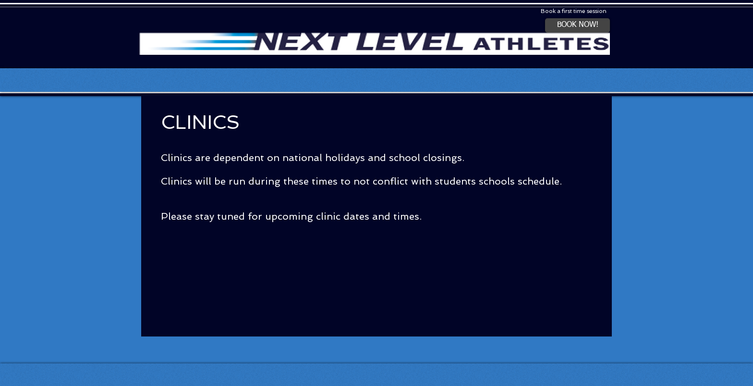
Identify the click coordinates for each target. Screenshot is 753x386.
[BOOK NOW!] (577, 25)
